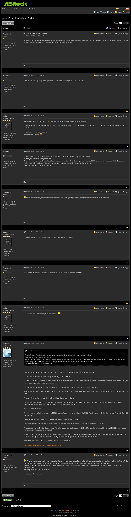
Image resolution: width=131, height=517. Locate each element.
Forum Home (8, 9)
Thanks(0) (110, 33)
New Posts (121, 9)
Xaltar (6, 116)
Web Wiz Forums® (67, 510)
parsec (6, 343)
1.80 (47, 121)
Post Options (99, 33)
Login (127, 12)
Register (119, 12)
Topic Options (122, 28)
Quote (120, 33)
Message (26, 28)
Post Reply (7, 23)
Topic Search (111, 28)
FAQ (97, 12)
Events (110, 12)
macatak (7, 34)
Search (104, 12)
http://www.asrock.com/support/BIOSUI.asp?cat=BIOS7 (42, 445)
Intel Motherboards (33, 9)
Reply (126, 33)
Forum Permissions (123, 506)
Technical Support (19, 9)
